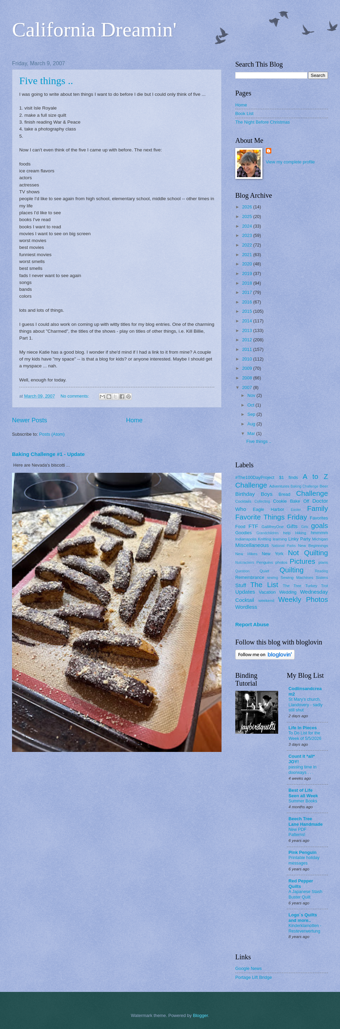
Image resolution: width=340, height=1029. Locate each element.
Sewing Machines (297, 577)
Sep (252, 414)
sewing (272, 578)
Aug (252, 423)
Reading (321, 571)
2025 (247, 216)
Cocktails (243, 501)
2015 (247, 311)
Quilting (292, 570)
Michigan (320, 539)
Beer (324, 486)
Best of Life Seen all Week (303, 793)
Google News (248, 968)
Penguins (265, 562)
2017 (247, 292)
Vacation (267, 592)
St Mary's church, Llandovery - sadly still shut (305, 705)
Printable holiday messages (303, 860)
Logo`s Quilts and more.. (302, 917)
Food (240, 526)
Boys (266, 494)
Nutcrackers (244, 562)
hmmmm (319, 532)
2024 (247, 226)
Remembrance (249, 577)
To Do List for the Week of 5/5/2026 (304, 736)
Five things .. (46, 80)
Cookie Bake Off (291, 501)
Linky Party (299, 538)
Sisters (322, 577)
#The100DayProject (254, 477)
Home (134, 420)
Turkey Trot (316, 586)
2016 (247, 302)
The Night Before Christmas (262, 122)
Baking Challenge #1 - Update (48, 454)
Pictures (302, 561)
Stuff (240, 585)
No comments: (75, 396)
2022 (247, 245)
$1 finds (288, 477)
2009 (247, 368)
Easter (296, 510)
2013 (247, 330)
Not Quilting (308, 553)
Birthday (245, 494)
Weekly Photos (303, 599)
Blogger (200, 1015)
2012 (247, 339)
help (287, 533)
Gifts (292, 526)
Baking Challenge (304, 486)
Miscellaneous (252, 545)
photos (281, 562)
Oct (251, 405)
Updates (245, 592)
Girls (304, 527)
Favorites (319, 518)
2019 (247, 273)
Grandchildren (268, 533)
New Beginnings (313, 546)
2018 (247, 283)
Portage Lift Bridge (253, 977)
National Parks (284, 546)
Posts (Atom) (52, 434)
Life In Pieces (302, 727)
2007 (247, 387)
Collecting (262, 501)
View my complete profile (290, 161)
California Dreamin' (94, 29)
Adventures (279, 486)
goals (319, 525)
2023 (247, 235)
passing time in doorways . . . (302, 770)
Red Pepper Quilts (300, 883)
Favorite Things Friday (271, 517)
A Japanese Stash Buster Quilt (305, 894)
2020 (247, 263)
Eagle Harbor (268, 509)
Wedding (288, 592)
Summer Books (302, 801)
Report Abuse (252, 624)
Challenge (312, 493)
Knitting (264, 539)
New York (273, 553)
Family (317, 508)
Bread (284, 494)
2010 (247, 359)
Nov (251, 395)
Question (242, 571)
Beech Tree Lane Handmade (305, 821)
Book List (244, 113)
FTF (253, 526)
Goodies (243, 532)
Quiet (264, 571)
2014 (247, 320)
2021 (247, 254)
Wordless (246, 607)
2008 (247, 377)
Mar (251, 433)
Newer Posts (29, 420)
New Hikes (246, 554)
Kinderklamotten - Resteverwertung (304, 928)
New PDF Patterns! (297, 832)
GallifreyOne (273, 527)
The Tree (292, 586)
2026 (247, 206)
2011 (247, 349)
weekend (266, 600)
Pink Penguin (302, 852)
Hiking (300, 533)
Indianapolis (246, 539)
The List (264, 584)
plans (323, 562)
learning (280, 539)
